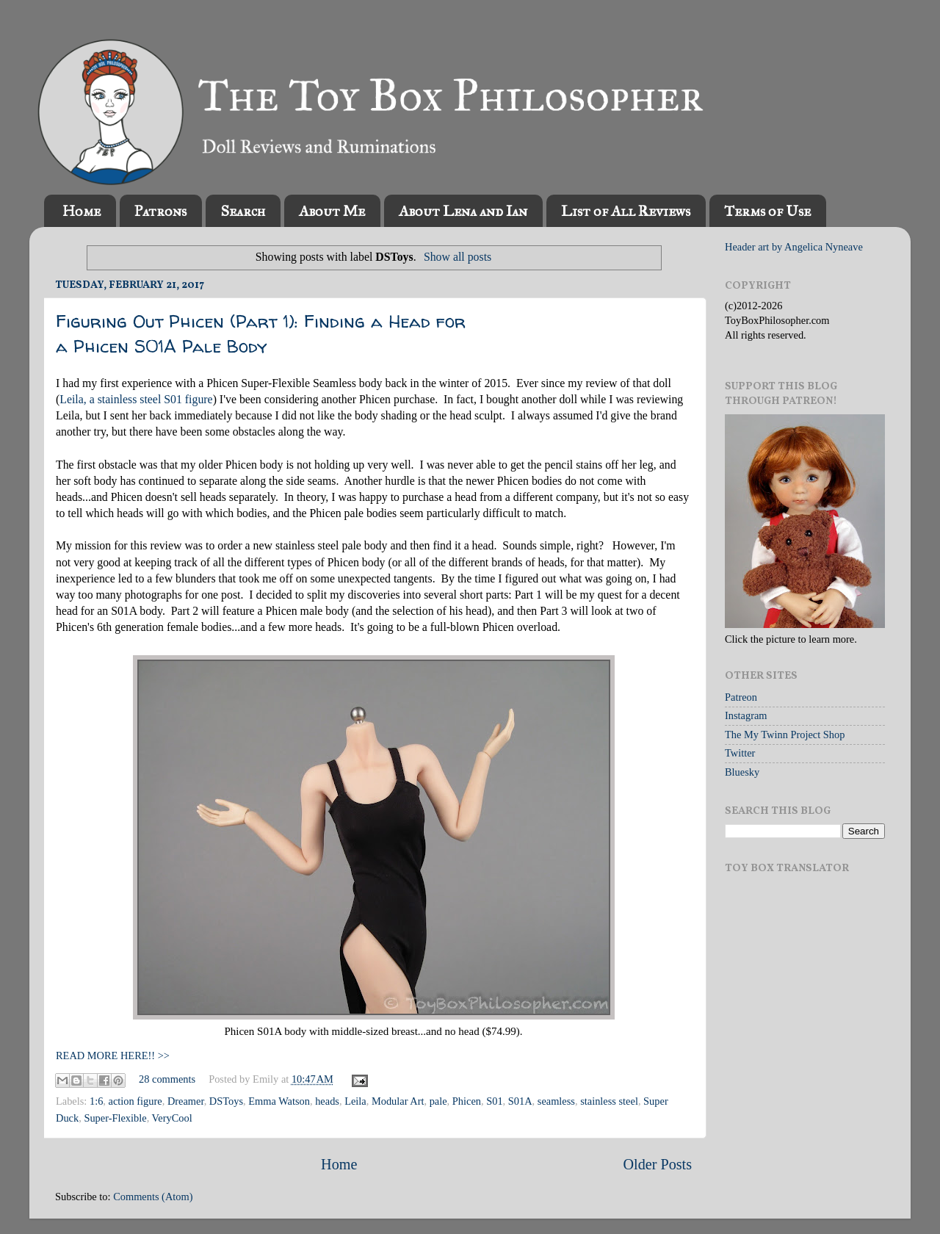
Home (81, 211)
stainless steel (609, 1101)
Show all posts (457, 256)
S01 (494, 1101)
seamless (556, 1101)
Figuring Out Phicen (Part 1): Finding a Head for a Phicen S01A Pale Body (261, 333)
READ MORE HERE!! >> (113, 1055)
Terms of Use (767, 211)
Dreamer (185, 1101)
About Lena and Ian (463, 211)
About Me (332, 211)
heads (327, 1101)
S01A (520, 1101)
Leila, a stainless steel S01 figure (135, 399)
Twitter (740, 753)
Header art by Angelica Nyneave (794, 247)
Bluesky (742, 772)
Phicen (466, 1101)
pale (438, 1101)
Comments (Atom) (152, 1196)
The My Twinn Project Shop (785, 734)
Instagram (746, 715)
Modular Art (398, 1101)
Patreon (741, 697)
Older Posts (657, 1164)
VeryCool (172, 1118)
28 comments (167, 1079)
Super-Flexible (115, 1118)
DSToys (226, 1101)
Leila (355, 1101)
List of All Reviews (625, 211)
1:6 (96, 1101)
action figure (135, 1101)
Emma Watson (279, 1101)
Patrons (160, 211)
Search (242, 211)
